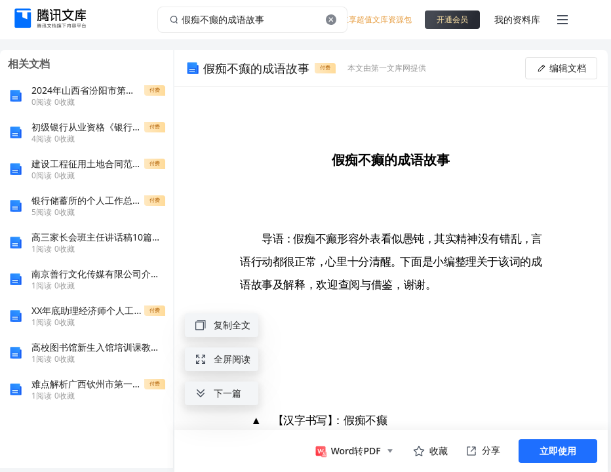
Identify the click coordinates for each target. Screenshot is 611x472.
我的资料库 (517, 19)
